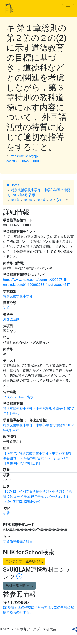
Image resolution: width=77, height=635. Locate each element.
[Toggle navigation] (68, 8)
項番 (6, 513)
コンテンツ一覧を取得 (24, 561)
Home (12, 185)
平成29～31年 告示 (18, 397)
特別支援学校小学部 (18, 296)
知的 (6, 308)
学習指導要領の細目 (18, 541)
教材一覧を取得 (19, 585)
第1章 (15, 200)
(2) (59, 200)
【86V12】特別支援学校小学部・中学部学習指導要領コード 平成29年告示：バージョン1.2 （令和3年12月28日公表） (37, 458)
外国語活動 (11, 319)
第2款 (28, 200)
